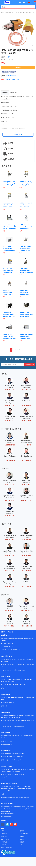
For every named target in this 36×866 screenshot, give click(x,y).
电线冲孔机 (8, 12)
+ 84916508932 (8, 756)
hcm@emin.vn (21, 670)
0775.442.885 (26, 485)
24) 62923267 (14, 79)
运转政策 (21, 836)
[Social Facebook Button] (3, 824)
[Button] (1, 2)
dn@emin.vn (21, 726)
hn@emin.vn (21, 650)
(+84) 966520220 (8, 646)
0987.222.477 (26, 390)
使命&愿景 (5, 844)
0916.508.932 (9, 571)
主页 (2, 12)
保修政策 (21, 839)
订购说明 (4, 842)
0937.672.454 (26, 586)
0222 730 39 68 (10, 445)
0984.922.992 (26, 571)
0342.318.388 (9, 555)
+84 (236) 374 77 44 (9, 726)
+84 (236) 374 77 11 (9, 721)
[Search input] (17, 7)
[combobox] (17, 7)
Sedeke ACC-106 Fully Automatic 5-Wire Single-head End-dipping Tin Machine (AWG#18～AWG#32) (9, 185)
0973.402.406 (26, 460)
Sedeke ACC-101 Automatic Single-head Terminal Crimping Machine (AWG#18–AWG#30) (26, 228)
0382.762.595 (9, 390)
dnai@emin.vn (8, 744)
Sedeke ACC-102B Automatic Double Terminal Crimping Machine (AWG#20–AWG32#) (8, 206)
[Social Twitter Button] (7, 824)
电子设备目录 (5, 839)
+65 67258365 (19, 756)
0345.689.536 (9, 485)
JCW (8, 57)
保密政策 (4, 833)
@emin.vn (8, 706)
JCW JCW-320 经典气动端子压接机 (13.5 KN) (23, 12)
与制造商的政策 (23, 833)
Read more (17, 134)
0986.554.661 (26, 405)
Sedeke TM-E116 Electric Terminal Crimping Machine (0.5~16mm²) (26, 336)
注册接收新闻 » (29, 364)
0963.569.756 (9, 405)
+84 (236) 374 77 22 (20, 721)
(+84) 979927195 (9, 610)
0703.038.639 (26, 540)
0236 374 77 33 (26, 500)
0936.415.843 (26, 445)
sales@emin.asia (8, 760)
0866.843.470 (9, 586)
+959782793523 (9, 774)
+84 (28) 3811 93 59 (20, 664)
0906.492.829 (9, 515)
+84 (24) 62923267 (9, 643)
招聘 (20, 844)
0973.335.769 (9, 540)
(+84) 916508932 (26, 626)
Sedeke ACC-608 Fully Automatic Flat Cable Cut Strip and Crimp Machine (9, 226)
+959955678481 (17, 774)
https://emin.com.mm (8, 777)
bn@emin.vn (8, 688)
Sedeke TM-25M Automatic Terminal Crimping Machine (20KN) (26, 270)
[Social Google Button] (11, 824)
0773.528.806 (9, 500)
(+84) (8, 76)
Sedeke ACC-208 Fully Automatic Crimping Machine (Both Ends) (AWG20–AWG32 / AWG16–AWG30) (26, 250)
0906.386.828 (26, 555)
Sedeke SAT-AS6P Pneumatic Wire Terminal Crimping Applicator (26, 314)
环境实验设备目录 (7, 847)
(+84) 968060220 (26, 610)
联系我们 (4, 836)
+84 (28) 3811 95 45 (9, 670)
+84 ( (8, 79)
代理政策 (21, 842)
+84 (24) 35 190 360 (9, 650)
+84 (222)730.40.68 (20, 685)
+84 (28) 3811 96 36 (9, 664)
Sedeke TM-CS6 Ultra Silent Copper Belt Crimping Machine (8, 270)
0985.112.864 (26, 421)
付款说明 (21, 831)
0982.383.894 (9, 421)
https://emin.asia (21, 760)
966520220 (13, 76)
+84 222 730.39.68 (9, 685)
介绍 (3, 831)
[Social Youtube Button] (15, 824)
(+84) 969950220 (9, 626)
